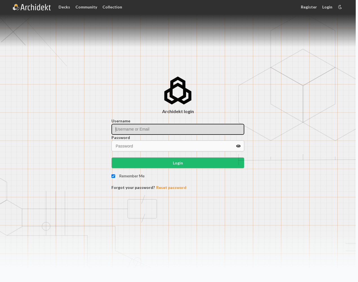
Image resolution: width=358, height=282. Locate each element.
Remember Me (132, 175)
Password (120, 137)
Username (120, 120)
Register (309, 7)
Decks (64, 7)
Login (327, 7)
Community (86, 7)
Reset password (171, 187)
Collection (112, 7)
